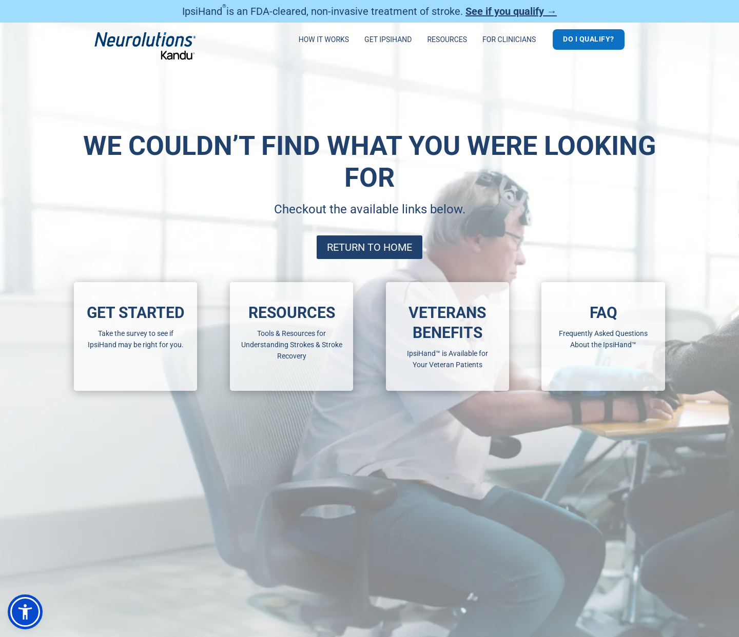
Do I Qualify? (588, 39)
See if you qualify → (511, 11)
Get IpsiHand (388, 40)
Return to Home (369, 247)
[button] (25, 612)
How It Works (324, 40)
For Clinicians (509, 40)
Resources (447, 40)
